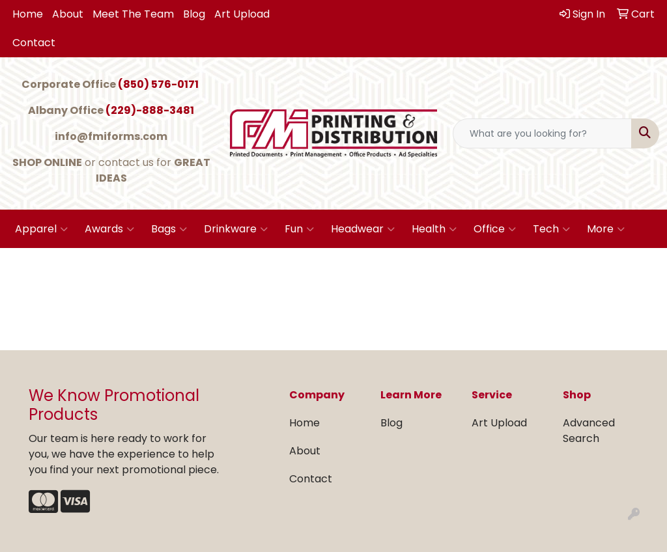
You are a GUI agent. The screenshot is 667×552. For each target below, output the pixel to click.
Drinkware (236, 229)
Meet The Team (133, 14)
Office (495, 229)
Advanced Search (589, 430)
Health (434, 229)
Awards (109, 229)
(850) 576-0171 (158, 84)
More (606, 229)
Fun (299, 229)
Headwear (363, 229)
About (67, 14)
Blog (194, 14)
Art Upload (242, 14)
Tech (551, 229)
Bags (169, 229)
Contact (33, 42)
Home (27, 14)
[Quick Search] (542, 133)
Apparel (41, 229)
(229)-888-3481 (150, 110)
